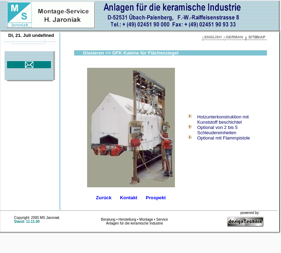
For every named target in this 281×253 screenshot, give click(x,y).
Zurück (103, 197)
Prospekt (156, 197)
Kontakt (128, 197)
